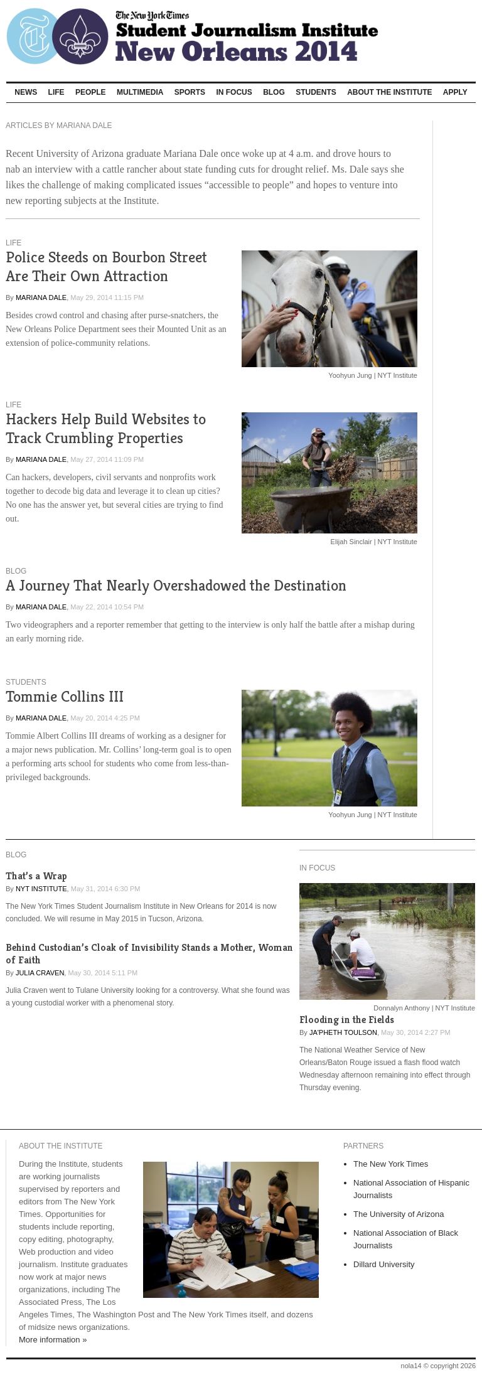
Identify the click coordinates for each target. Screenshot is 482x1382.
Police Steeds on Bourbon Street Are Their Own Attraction (106, 266)
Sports (189, 92)
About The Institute (389, 92)
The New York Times (390, 1164)
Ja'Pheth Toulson (343, 1032)
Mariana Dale (41, 297)
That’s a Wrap (36, 875)
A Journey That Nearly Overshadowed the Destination (176, 585)
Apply (455, 92)
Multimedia (140, 92)
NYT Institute (41, 888)
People (90, 92)
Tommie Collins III (65, 696)
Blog (274, 92)
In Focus (234, 92)
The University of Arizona (398, 1214)
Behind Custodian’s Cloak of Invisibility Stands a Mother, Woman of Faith (149, 954)
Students (316, 92)
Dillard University (384, 1264)
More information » (53, 1339)
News (25, 92)
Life (56, 92)
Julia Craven (40, 973)
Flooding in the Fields (346, 1019)
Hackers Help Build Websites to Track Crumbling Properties (106, 428)
